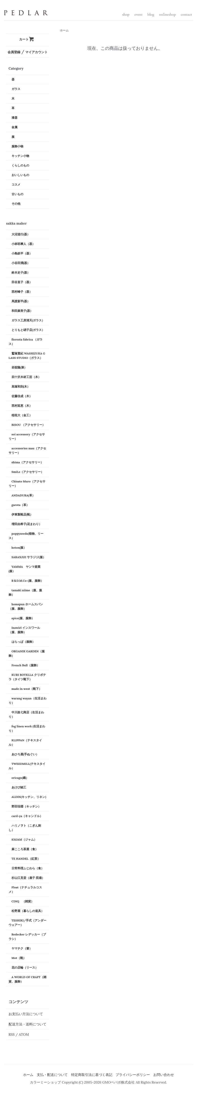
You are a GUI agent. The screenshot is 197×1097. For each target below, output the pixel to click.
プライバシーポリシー (133, 1074)
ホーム (64, 30)
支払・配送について (52, 1074)
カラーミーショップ (45, 1082)
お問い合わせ (163, 1074)
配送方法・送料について (27, 1024)
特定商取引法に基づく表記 (91, 1074)
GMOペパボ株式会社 (118, 1082)
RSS (12, 1034)
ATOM (24, 1034)
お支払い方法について (26, 1014)
